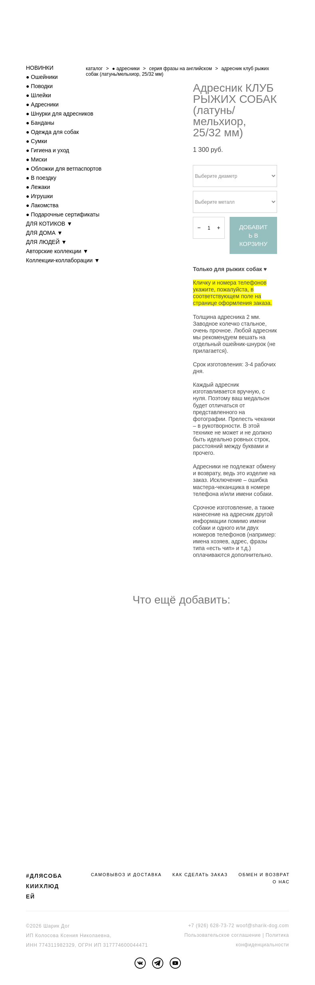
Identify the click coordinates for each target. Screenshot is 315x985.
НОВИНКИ (39, 68)
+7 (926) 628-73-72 (211, 925)
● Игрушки (39, 196)
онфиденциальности (263, 945)
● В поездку (41, 178)
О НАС (281, 881)
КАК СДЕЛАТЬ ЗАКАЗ (200, 874)
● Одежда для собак (52, 132)
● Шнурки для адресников (59, 113)
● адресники (126, 68)
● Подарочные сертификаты (62, 214)
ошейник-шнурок (243, 344)
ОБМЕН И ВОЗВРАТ (263, 874)
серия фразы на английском (180, 68)
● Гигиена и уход (47, 150)
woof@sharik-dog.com (262, 925)
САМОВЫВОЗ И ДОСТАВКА (126, 874)
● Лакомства (42, 205)
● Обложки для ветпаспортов (63, 168)
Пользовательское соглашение (222, 935)
